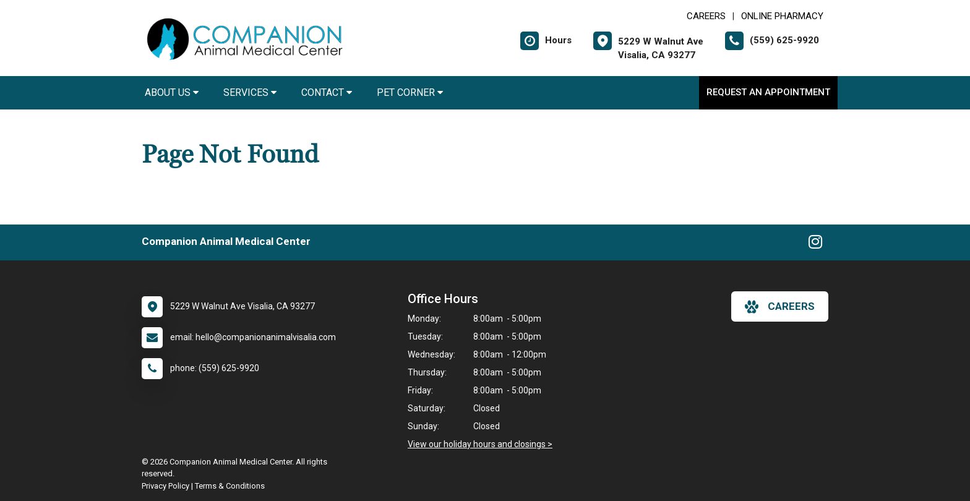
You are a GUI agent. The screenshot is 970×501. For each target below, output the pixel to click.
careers (780, 307)
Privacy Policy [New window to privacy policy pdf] (165, 485)
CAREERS (706, 16)
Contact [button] (326, 92)
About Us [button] (172, 92)
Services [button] (250, 92)
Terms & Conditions (230, 485)
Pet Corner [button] (410, 92)
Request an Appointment (768, 92)
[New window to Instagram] (815, 244)
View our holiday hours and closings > (480, 444)
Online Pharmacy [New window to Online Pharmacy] (782, 16)
